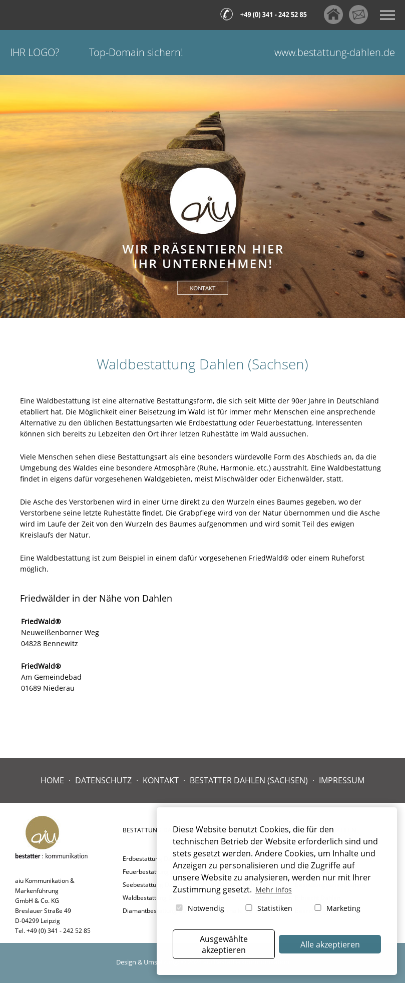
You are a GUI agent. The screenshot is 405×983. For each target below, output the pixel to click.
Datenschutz (103, 780)
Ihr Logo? (34, 52)
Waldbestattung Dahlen (155, 897)
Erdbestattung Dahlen (153, 858)
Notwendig (199, 908)
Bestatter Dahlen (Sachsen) (249, 780)
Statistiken (268, 908)
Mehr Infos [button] (273, 889)
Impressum (341, 780)
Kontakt (161, 780)
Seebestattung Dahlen (154, 884)
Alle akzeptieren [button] (330, 944)
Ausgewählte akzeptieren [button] (224, 944)
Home (52, 780)
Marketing (336, 908)
